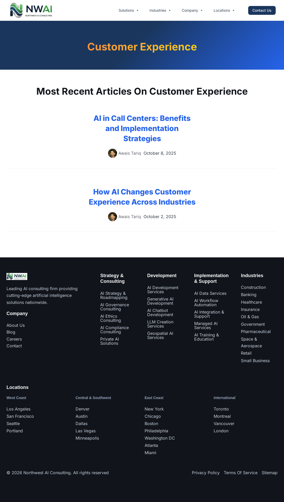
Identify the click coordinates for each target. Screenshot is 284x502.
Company (192, 10)
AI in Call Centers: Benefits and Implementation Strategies (142, 128)
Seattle (13, 423)
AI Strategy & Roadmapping (113, 295)
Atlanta (151, 445)
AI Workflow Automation (206, 302)
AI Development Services (162, 289)
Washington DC (160, 438)
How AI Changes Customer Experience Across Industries (142, 202)
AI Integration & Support (209, 314)
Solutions (129, 10)
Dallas (81, 423)
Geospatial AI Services (160, 335)
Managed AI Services (206, 325)
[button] (262, 10)
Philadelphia (156, 430)
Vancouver (224, 423)
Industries (160, 10)
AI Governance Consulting (114, 306)
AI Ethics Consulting (110, 318)
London (221, 430)
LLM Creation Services (160, 324)
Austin (81, 416)
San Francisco (20, 416)
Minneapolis (87, 438)
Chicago (153, 416)
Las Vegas (86, 430)
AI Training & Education (206, 337)
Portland (14, 430)
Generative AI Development (160, 301)
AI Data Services (210, 293)
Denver (83, 409)
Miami (150, 452)
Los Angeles (18, 409)
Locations (224, 10)
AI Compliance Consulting (114, 329)
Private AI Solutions (109, 341)
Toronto (221, 409)
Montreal (222, 416)
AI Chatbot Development (160, 312)
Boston (151, 423)
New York (154, 409)
